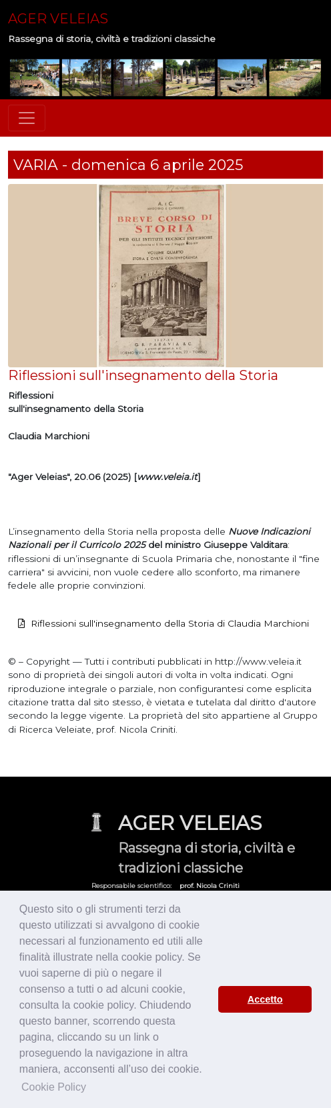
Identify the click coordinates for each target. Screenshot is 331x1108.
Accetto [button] (265, 999)
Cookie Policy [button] (53, 1087)
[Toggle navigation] (26, 118)
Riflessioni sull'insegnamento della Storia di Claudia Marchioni (170, 623)
